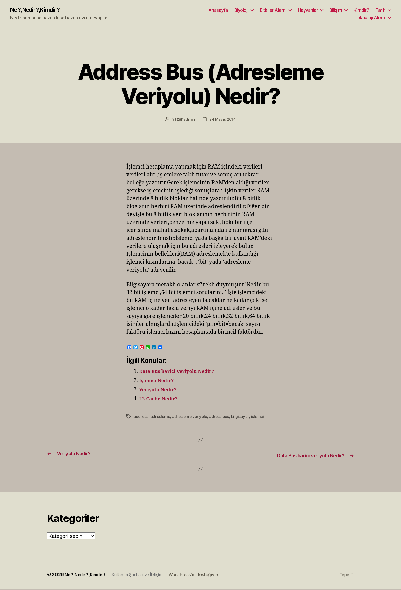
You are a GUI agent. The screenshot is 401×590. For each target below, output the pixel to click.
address (141, 418)
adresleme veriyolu (191, 418)
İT (200, 51)
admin (188, 121)
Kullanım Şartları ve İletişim (144, 575)
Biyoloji (241, 10)
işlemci (260, 418)
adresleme (161, 418)
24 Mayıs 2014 (223, 121)
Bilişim (335, 10)
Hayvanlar (308, 10)
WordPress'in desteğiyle (201, 575)
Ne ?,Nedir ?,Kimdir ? (39, 10)
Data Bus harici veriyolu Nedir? (181, 373)
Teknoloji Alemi (370, 18)
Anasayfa (218, 10)
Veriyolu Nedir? (160, 391)
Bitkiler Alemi (273, 10)
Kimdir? (361, 10)
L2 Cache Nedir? (161, 400)
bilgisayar (242, 418)
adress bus (221, 418)
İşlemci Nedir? (159, 382)
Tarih (380, 10)
